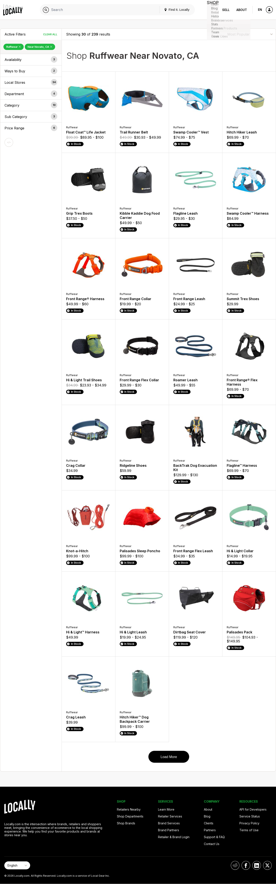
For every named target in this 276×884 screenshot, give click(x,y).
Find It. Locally (173, 9)
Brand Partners (168, 830)
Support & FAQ (214, 837)
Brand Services (169, 823)
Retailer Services (170, 816)
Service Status (249, 816)
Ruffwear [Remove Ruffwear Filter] (13, 46)
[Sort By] (250, 34)
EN (260, 9)
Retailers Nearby (129, 809)
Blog (207, 816)
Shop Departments (130, 816)
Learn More (166, 809)
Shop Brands (126, 823)
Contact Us (211, 844)
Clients (208, 823)
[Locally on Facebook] (246, 865)
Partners (210, 830)
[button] (31, 59)
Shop (211, 10)
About (241, 10)
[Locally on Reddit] (235, 865)
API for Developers (253, 809)
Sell (225, 10)
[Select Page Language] (17, 865)
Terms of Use (249, 830)
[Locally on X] (267, 865)
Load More (169, 757)
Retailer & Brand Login (173, 837)
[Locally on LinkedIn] (256, 865)
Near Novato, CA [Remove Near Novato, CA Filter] (40, 46)
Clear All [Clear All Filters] (50, 34)
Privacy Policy (249, 823)
